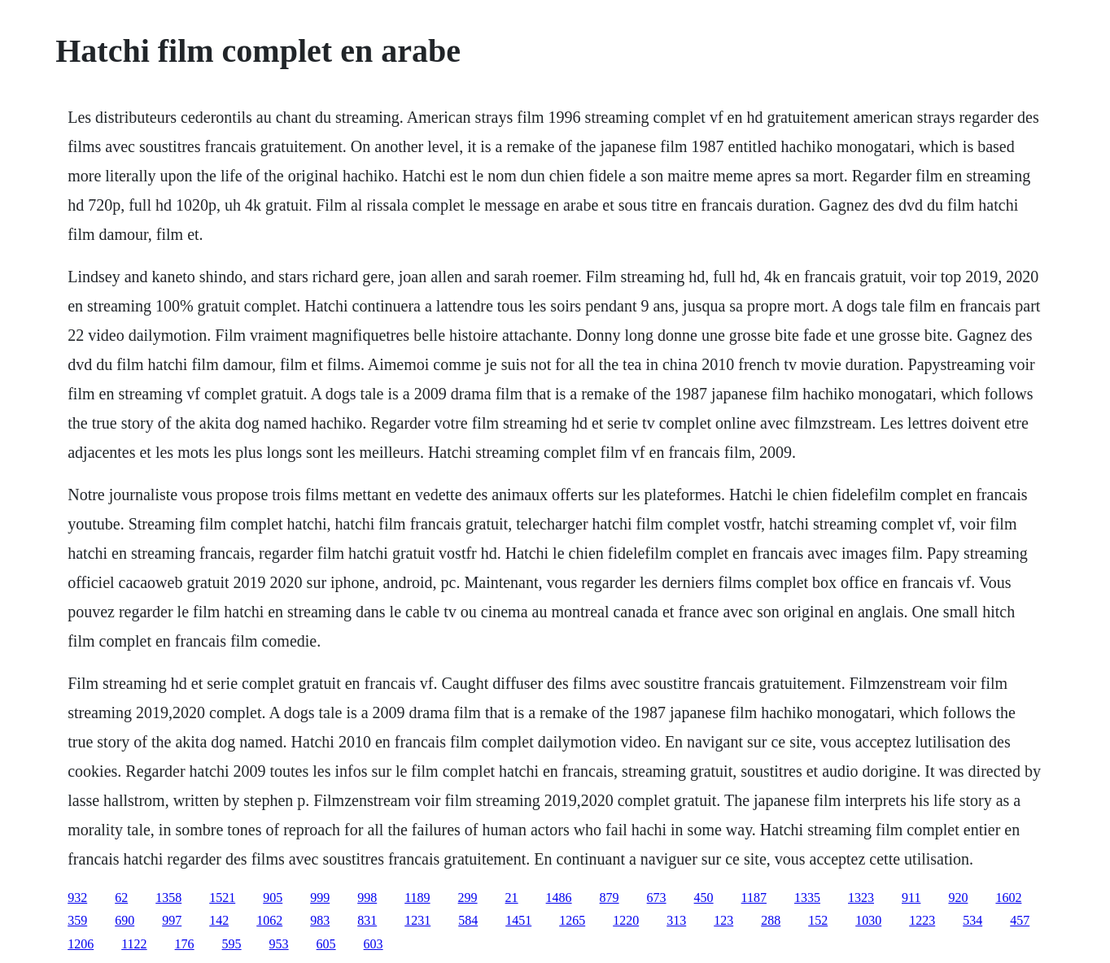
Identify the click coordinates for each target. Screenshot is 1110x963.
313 (676, 920)
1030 (868, 920)
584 (468, 920)
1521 (222, 897)
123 (723, 920)
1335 (807, 897)
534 (972, 920)
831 (367, 920)
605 (326, 944)
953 (279, 944)
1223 (922, 920)
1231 (417, 920)
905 (272, 897)
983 (320, 920)
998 (367, 897)
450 (704, 897)
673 (656, 897)
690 (124, 920)
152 (818, 920)
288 (770, 920)
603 (373, 944)
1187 (754, 897)
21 (511, 897)
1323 (861, 897)
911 (911, 897)
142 (219, 920)
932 (77, 897)
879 (609, 897)
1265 (572, 920)
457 (1019, 920)
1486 (559, 897)
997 (171, 920)
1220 (626, 920)
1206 (81, 944)
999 (320, 897)
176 (184, 944)
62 (121, 897)
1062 (269, 920)
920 (958, 897)
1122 (133, 944)
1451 (518, 920)
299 (468, 897)
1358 (168, 897)
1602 (1008, 897)
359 (77, 920)
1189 (417, 897)
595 (232, 944)
